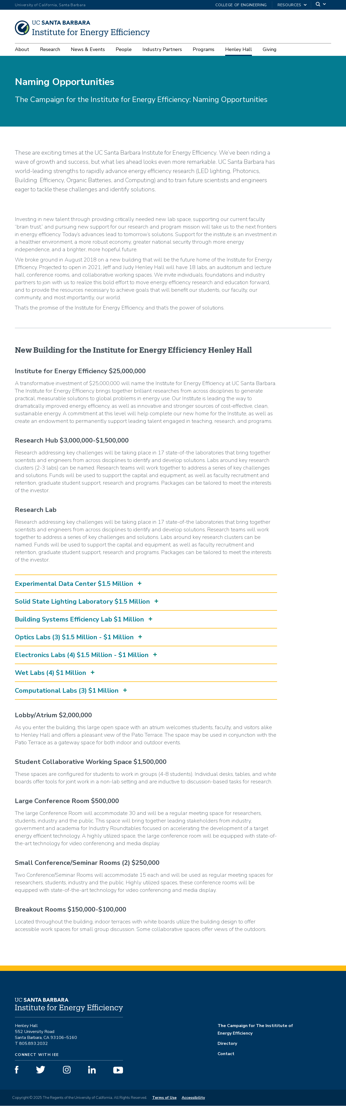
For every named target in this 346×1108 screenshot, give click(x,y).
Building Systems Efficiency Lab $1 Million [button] (79, 621)
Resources (289, 5)
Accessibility (193, 1099)
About (22, 49)
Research (50, 49)
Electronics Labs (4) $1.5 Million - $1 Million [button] (82, 657)
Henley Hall (238, 49)
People (124, 49)
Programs (203, 49)
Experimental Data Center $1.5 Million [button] (74, 586)
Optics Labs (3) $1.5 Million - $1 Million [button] (74, 639)
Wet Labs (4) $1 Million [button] (50, 675)
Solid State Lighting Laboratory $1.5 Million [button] (82, 603)
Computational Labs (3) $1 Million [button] (67, 692)
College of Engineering (241, 5)
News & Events (88, 49)
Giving (270, 49)
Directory (227, 1046)
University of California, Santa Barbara (50, 5)
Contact (226, 1056)
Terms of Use (164, 1099)
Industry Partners (162, 49)
